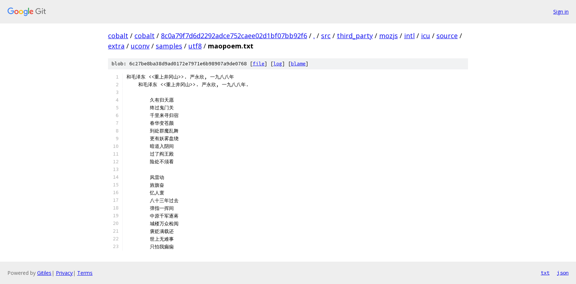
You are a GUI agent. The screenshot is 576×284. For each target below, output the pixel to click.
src (326, 35)
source (447, 35)
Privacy (64, 272)
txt (545, 272)
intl (409, 35)
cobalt (118, 35)
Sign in (561, 11)
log (277, 64)
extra (116, 45)
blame (298, 64)
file (258, 64)
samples (169, 45)
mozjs (388, 35)
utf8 (195, 45)
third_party (355, 35)
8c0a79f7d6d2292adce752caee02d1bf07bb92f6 (234, 35)
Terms (85, 272)
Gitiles (44, 272)
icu (425, 35)
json (563, 272)
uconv (140, 45)
